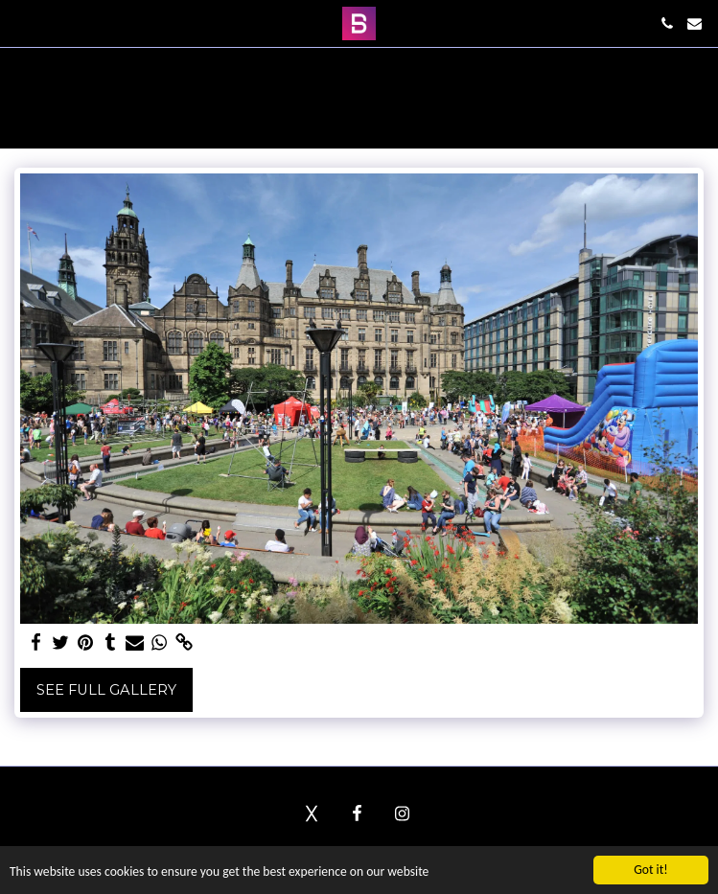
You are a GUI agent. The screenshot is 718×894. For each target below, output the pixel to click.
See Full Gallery (106, 690)
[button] (21, 23)
